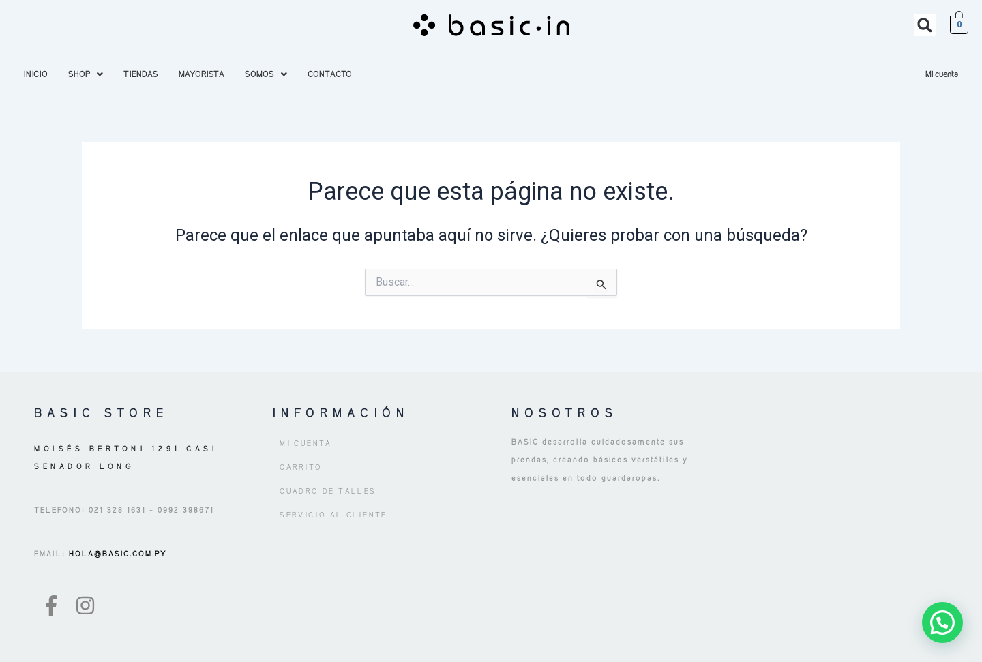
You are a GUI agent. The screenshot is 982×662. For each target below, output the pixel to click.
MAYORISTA (201, 74)
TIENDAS (140, 74)
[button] (925, 25)
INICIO (36, 74)
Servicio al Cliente (333, 515)
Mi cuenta (941, 74)
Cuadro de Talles (328, 491)
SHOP (85, 74)
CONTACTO (330, 74)
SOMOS (266, 74)
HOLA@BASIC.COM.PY (116, 553)
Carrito (301, 467)
